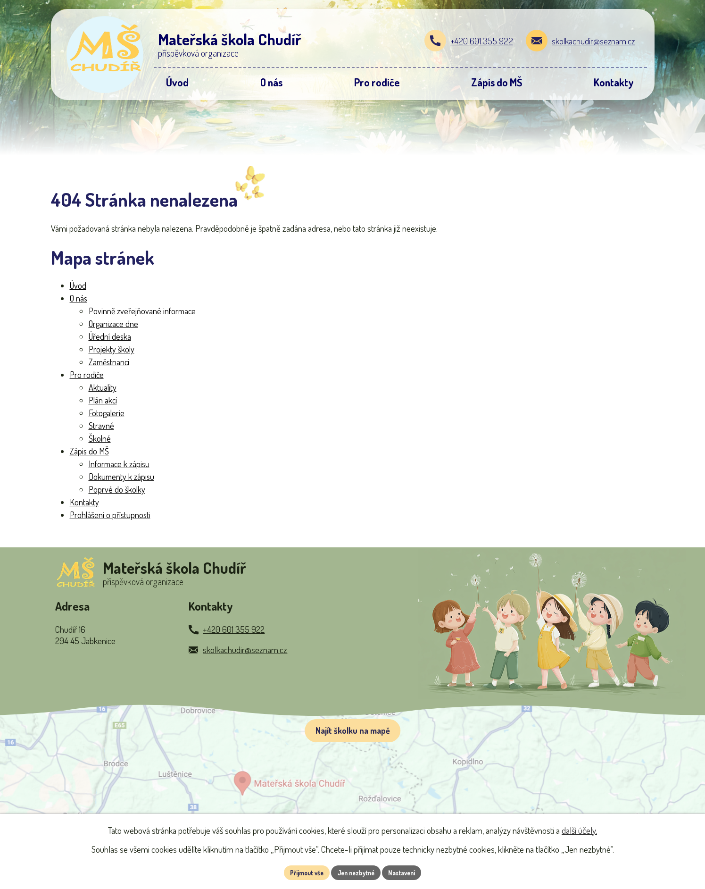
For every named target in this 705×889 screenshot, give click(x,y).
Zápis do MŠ (89, 451)
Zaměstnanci (109, 362)
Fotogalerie (106, 413)
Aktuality (102, 387)
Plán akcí (103, 400)
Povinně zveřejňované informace (142, 311)
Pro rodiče (87, 374)
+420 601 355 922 (481, 41)
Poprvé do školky (117, 489)
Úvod (78, 285)
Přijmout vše (302, 872)
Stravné (101, 425)
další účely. (579, 829)
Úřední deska (110, 336)
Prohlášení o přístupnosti (110, 515)
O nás (78, 298)
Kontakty (84, 502)
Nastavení (406, 872)
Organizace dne (113, 324)
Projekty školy (111, 349)
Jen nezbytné (356, 872)
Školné (100, 438)
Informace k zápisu (119, 464)
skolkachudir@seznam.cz (593, 41)
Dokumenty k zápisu (121, 476)
